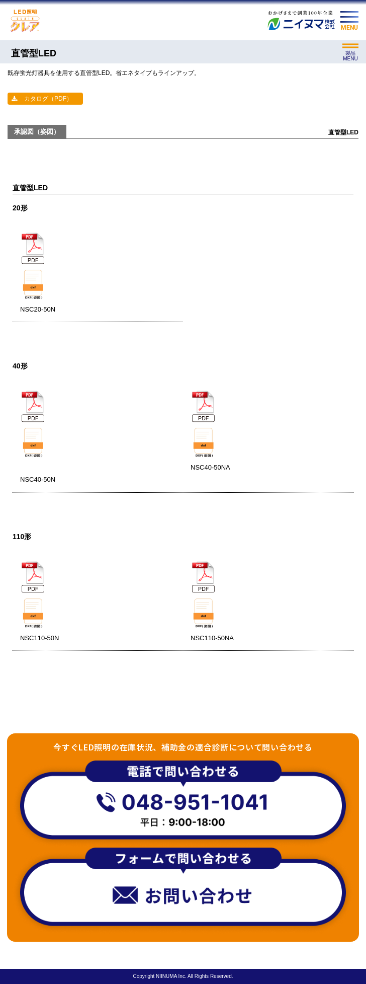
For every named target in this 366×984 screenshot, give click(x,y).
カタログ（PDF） (48, 98)
